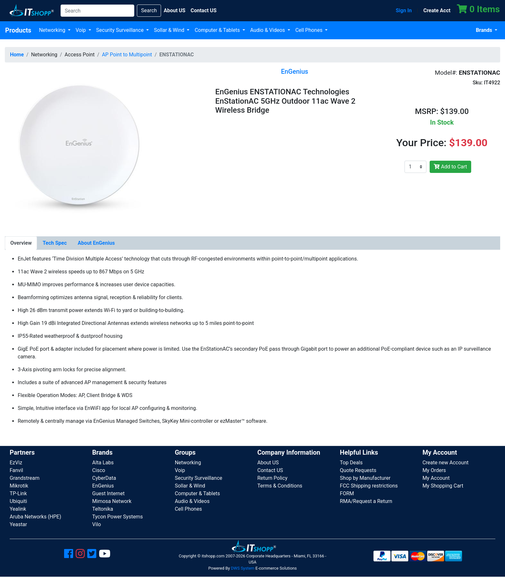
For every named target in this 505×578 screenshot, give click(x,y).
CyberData (104, 478)
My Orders (434, 470)
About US (268, 463)
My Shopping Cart (443, 486)
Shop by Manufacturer (365, 478)
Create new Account (446, 463)
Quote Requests (358, 470)
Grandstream (25, 478)
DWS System (242, 568)
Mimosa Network (111, 501)
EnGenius (103, 486)
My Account (436, 478)
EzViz (16, 463)
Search (149, 10)
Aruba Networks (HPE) (35, 517)
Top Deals (351, 463)
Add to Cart (450, 167)
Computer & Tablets (218, 30)
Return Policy (272, 478)
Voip (81, 30)
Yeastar (18, 524)
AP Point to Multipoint (127, 55)
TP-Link (18, 493)
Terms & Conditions (279, 486)
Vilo (96, 524)
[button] (78, 148)
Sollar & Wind (170, 30)
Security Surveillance (120, 30)
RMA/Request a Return (366, 501)
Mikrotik (19, 486)
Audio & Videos (268, 30)
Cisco (98, 470)
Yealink (18, 509)
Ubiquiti (18, 501)
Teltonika (102, 509)
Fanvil (16, 470)
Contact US (270, 470)
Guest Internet (108, 493)
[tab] (21, 243)
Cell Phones (309, 30)
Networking (53, 30)
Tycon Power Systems (117, 517)
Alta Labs (103, 463)
